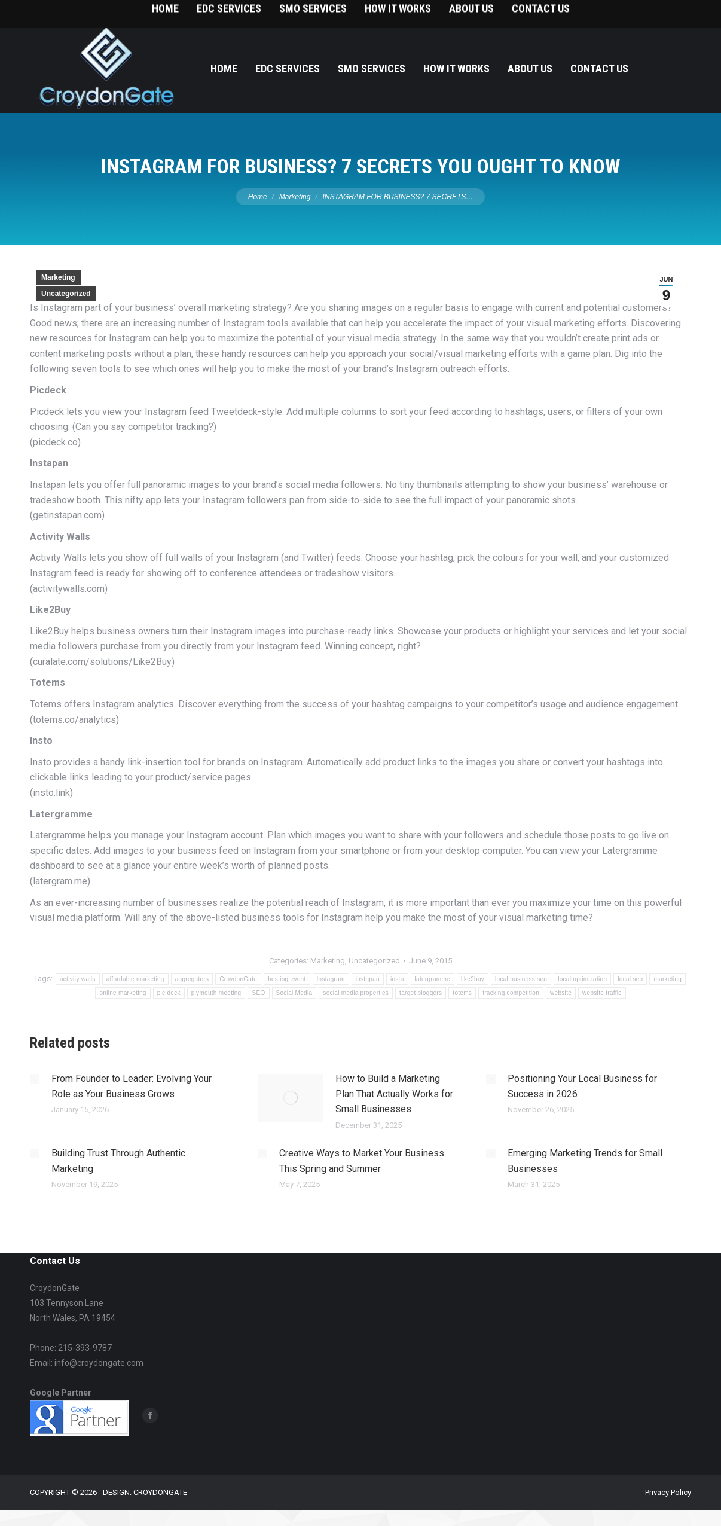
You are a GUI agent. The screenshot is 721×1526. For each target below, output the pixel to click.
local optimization (582, 979)
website (561, 993)
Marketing (58, 277)
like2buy (472, 979)
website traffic (601, 993)
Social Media (294, 993)
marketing (667, 979)
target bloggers (420, 993)
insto (397, 979)
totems (462, 993)
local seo (630, 979)
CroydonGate (238, 979)
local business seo (521, 979)
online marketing (122, 993)
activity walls (78, 979)
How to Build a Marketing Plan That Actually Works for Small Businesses (394, 1094)
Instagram (331, 979)
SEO (258, 993)
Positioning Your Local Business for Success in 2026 (582, 1086)
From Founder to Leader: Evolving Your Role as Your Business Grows (131, 1086)
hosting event (286, 979)
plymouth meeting (216, 993)
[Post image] (34, 1079)
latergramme (432, 979)
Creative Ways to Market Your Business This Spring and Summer (361, 1160)
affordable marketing (135, 979)
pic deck (169, 993)
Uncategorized (66, 293)
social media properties (356, 993)
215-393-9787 (667, 12)
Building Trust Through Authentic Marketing (118, 1160)
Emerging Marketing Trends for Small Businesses (585, 1160)
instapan (368, 979)
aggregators (192, 979)
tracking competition (510, 993)
